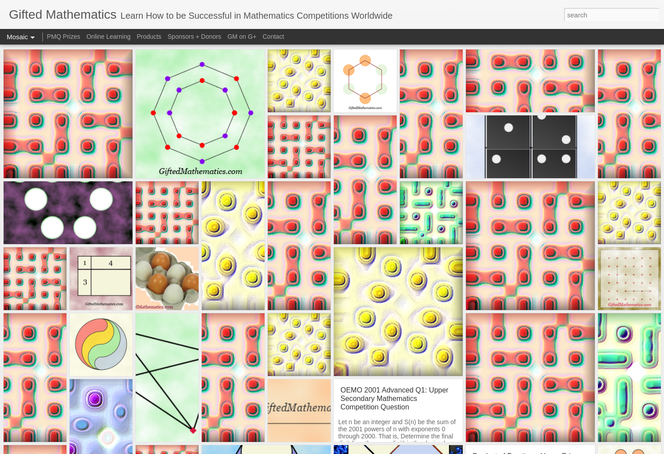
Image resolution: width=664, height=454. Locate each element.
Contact (273, 36)
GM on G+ (242, 36)
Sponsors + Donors (194, 36)
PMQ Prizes (63, 36)
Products (149, 36)
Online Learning (109, 36)
